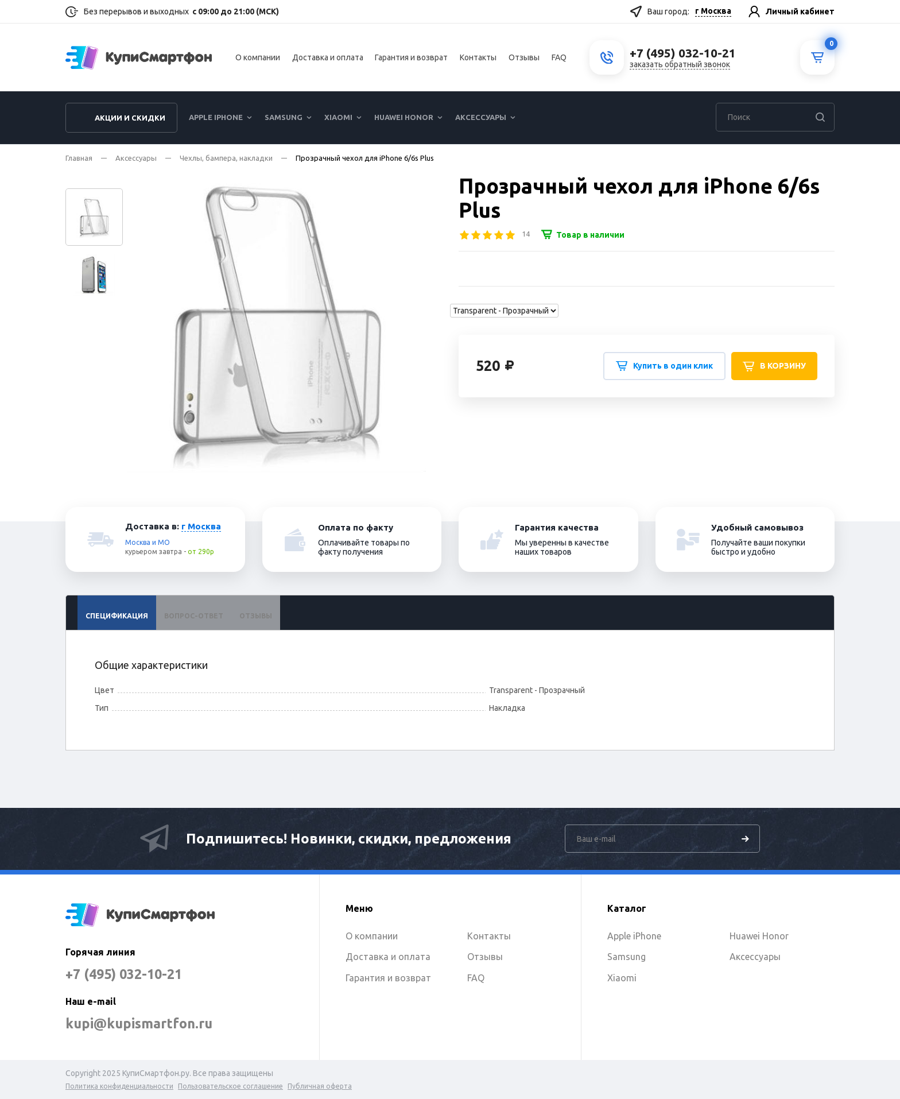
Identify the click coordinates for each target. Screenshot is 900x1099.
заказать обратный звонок (680, 64)
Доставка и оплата (327, 58)
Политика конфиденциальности (119, 1086)
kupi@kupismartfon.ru (141, 1023)
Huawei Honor (403, 118)
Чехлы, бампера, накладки (226, 158)
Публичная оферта (320, 1086)
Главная (78, 158)
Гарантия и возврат (411, 58)
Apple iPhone (216, 118)
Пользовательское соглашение (230, 1086)
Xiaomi (338, 118)
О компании (257, 58)
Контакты (478, 58)
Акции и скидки (130, 119)
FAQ (559, 58)
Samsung (283, 118)
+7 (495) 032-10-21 (126, 974)
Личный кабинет (800, 11)
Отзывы (524, 58)
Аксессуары (480, 118)
